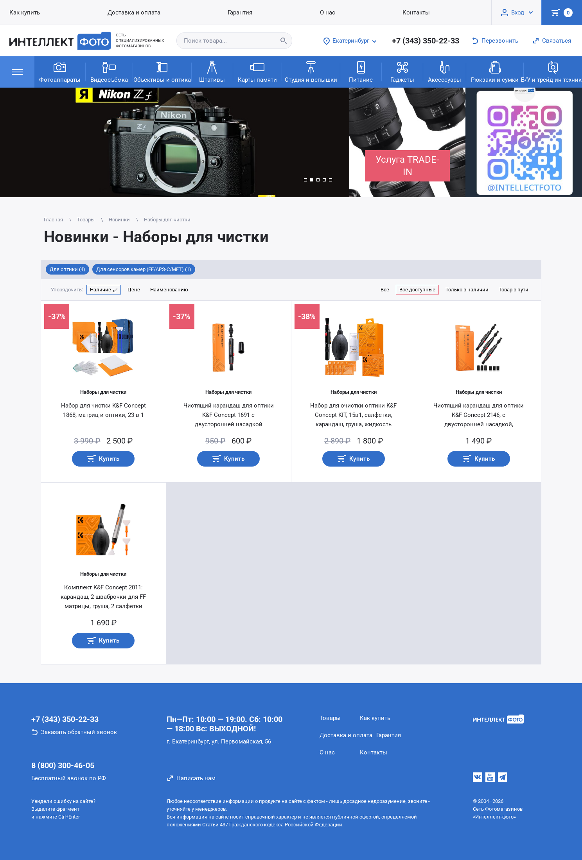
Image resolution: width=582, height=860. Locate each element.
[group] (174, 142)
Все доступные (417, 290)
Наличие (100, 290)
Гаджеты (402, 71)
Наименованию (169, 290)
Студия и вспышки (311, 71)
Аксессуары (444, 71)
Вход (517, 12)
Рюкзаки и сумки (495, 71)
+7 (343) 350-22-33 (425, 40)
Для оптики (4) (67, 269)
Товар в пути (513, 290)
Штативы (212, 71)
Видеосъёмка (109, 71)
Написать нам (196, 778)
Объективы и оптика (162, 71)
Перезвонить (499, 40)
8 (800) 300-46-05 (62, 765)
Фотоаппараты (60, 71)
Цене (134, 290)
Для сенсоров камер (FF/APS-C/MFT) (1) (143, 269)
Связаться (556, 40)
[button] (305, 179)
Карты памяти (257, 71)
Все (385, 290)
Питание (361, 71)
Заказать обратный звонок (79, 732)
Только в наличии (467, 290)
